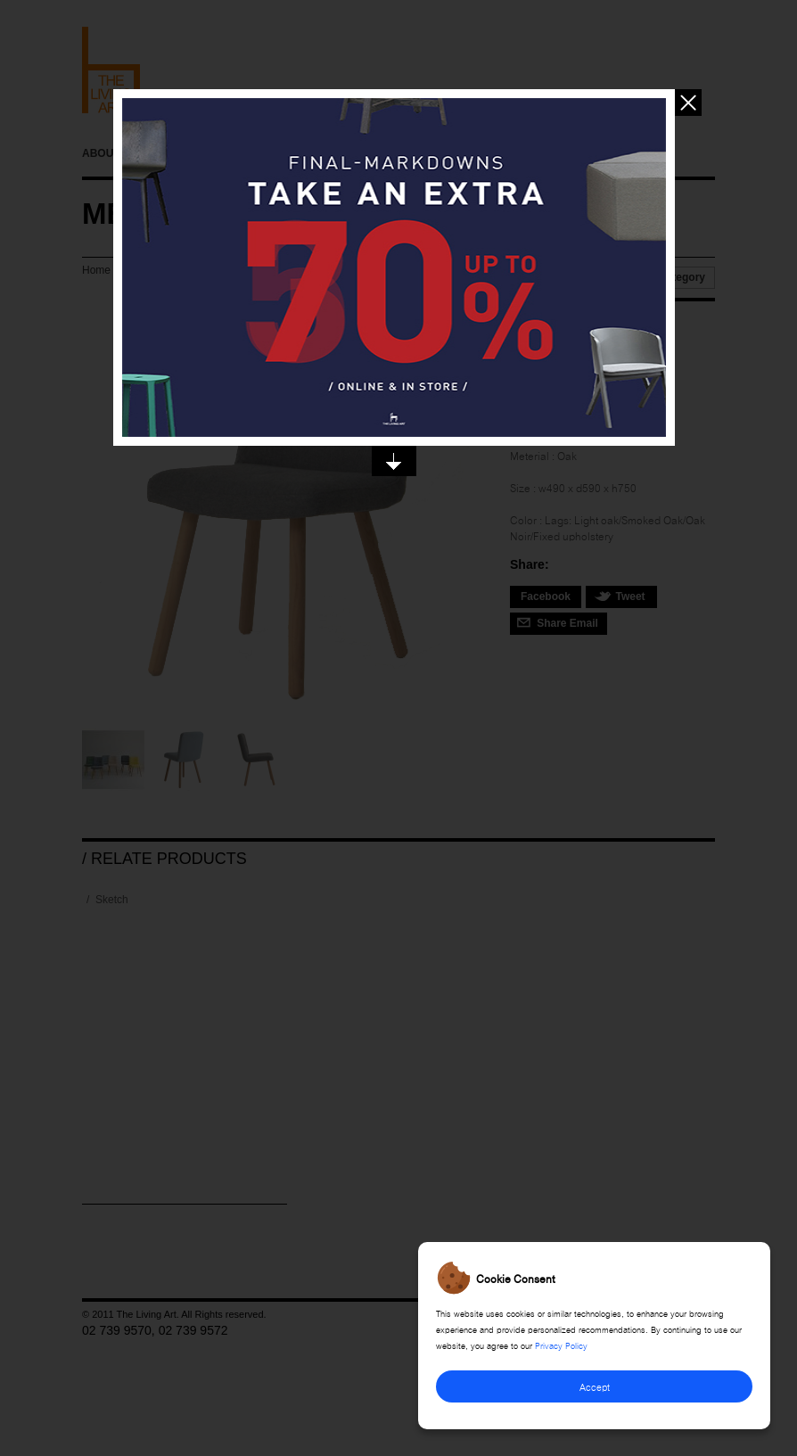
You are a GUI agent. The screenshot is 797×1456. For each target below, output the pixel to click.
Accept (594, 1386)
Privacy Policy (561, 1344)
